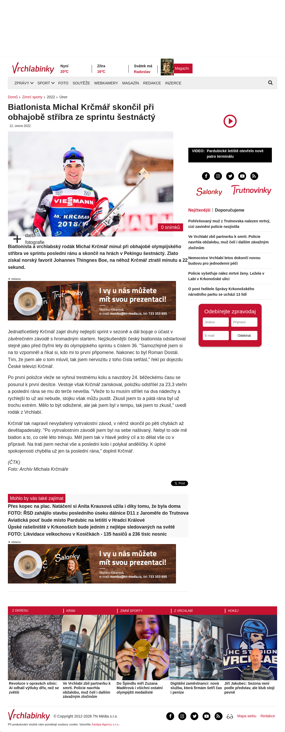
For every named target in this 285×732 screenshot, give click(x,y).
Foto (63, 83)
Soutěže (81, 83)
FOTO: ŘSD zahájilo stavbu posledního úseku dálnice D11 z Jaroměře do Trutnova (98, 513)
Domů (13, 97)
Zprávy (21, 83)
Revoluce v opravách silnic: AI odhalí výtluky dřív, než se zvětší (34, 687)
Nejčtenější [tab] (199, 210)
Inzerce (173, 83)
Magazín (182, 68)
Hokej (233, 611)
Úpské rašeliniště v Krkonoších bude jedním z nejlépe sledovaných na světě (91, 527)
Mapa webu (246, 716)
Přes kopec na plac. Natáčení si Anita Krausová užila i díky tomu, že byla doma (94, 506)
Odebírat (244, 335)
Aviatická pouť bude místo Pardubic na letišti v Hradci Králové (76, 520)
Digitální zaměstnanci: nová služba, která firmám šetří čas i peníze (196, 687)
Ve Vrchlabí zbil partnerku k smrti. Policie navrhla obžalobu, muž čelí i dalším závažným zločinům (228, 242)
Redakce (152, 83)
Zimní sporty (32, 97)
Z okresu (20, 610)
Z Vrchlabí (183, 611)
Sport (43, 83)
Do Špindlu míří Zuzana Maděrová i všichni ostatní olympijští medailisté (140, 687)
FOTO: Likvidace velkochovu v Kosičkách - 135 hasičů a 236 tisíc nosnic (87, 534)
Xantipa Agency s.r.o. (105, 724)
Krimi (70, 611)
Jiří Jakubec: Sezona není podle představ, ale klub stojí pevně (249, 687)
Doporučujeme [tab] (229, 210)
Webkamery (106, 83)
